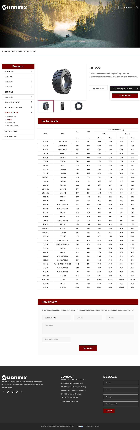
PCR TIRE (8, 71)
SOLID (35, 51)
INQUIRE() (127, 7)
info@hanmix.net (72, 401)
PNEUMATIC (11, 118)
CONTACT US (11, 45)
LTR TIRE (8, 77)
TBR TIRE (8, 82)
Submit (109, 411)
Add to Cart (102, 88)
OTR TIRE (8, 92)
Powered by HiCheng (92, 426)
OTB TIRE (8, 98)
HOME (8, 18)
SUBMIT (92, 348)
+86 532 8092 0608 (70, 397)
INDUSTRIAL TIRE (11, 103)
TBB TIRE (8, 87)
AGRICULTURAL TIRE (13, 108)
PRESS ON (11, 124)
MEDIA (8, 40)
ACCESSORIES (10, 138)
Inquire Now (126, 95)
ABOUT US (10, 23)
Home (7, 51)
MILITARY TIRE (10, 132)
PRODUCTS (11, 29)
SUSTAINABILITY (13, 34)
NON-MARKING (13, 127)
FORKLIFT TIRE (24, 51)
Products (14, 51)
